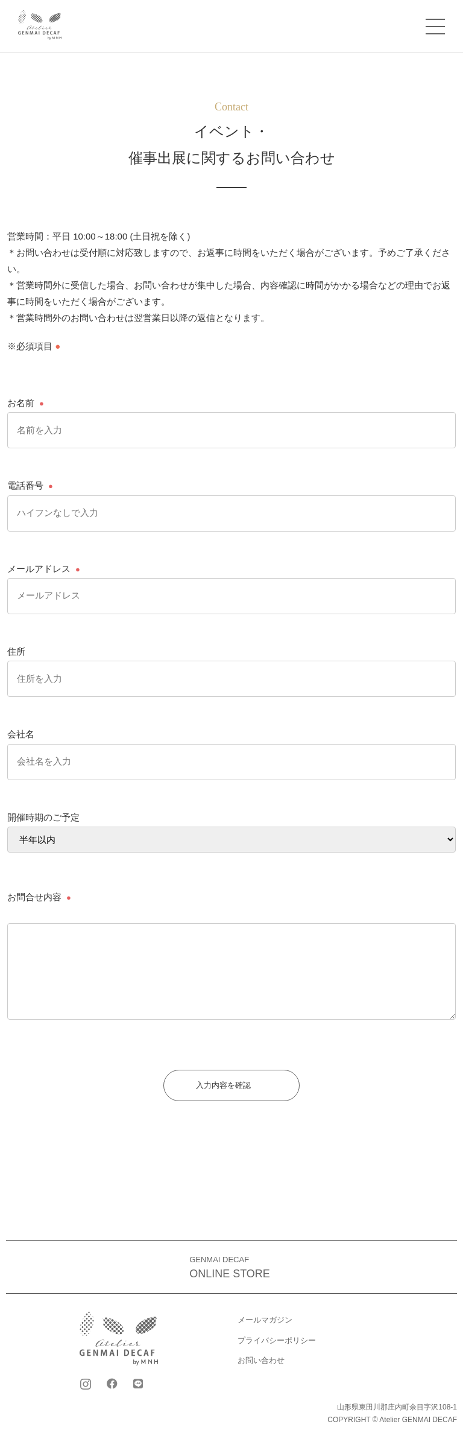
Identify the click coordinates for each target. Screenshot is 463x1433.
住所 (16, 651)
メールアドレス (39, 569)
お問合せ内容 (34, 897)
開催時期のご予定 (43, 817)
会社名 (20, 734)
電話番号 (25, 485)
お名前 (20, 403)
